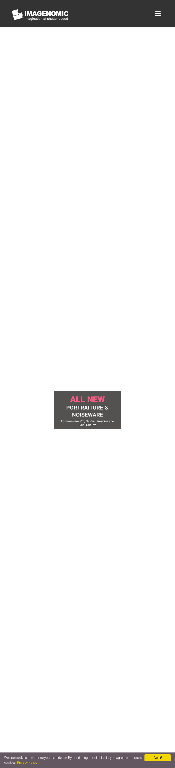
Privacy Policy (27, 762)
